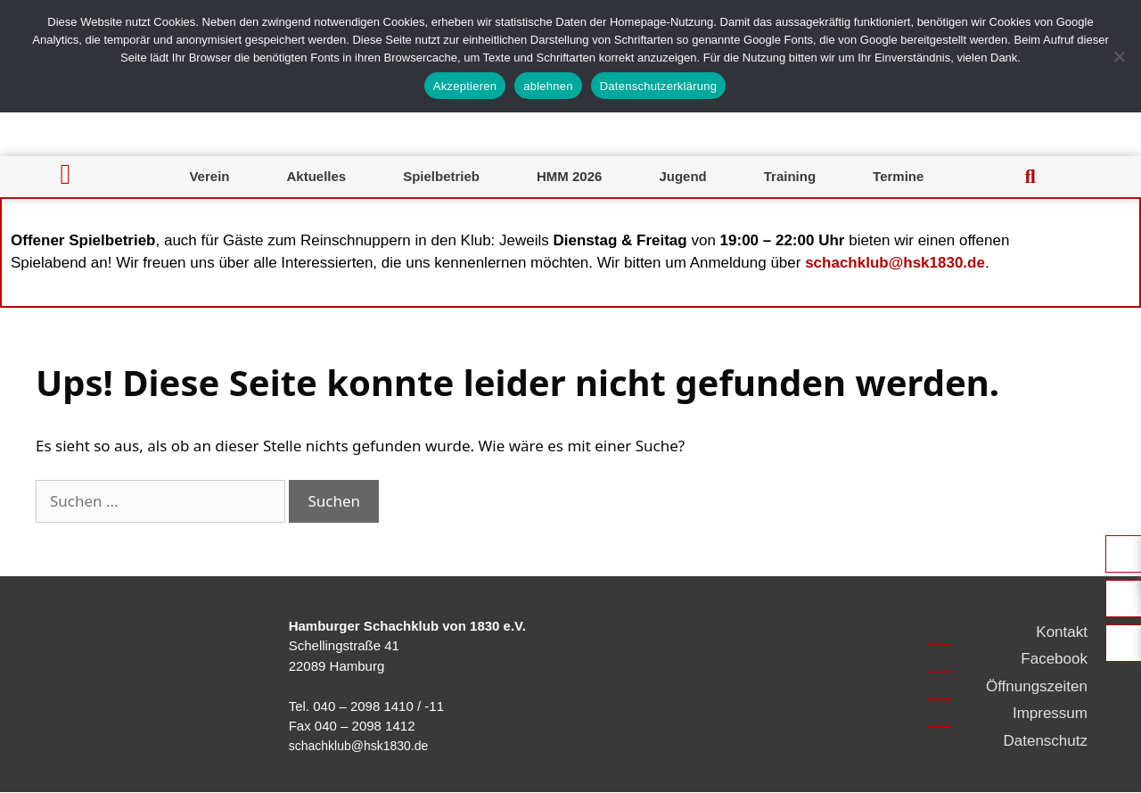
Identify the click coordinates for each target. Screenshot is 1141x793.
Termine (898, 176)
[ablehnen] (1119, 56)
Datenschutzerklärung (658, 86)
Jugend (682, 176)
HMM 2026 (569, 176)
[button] (1030, 176)
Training (790, 176)
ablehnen (548, 86)
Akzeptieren (465, 86)
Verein (209, 176)
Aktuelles (316, 176)
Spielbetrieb (441, 176)
